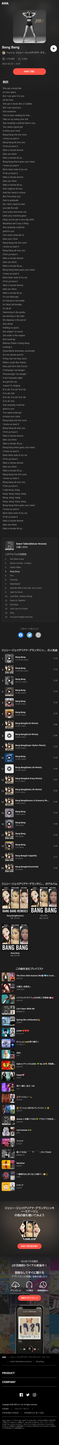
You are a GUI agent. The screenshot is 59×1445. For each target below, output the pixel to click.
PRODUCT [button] (8, 1373)
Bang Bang (15, 953)
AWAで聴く (29, 71)
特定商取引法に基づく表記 (34, 1413)
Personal (14, 580)
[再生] (53, 48)
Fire (11, 575)
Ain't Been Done (17, 559)
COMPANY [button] (9, 1382)
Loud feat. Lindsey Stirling (21, 596)
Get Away (14, 604)
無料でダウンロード (29, 1298)
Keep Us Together (17, 600)
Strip (12, 613)
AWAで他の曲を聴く (29, 1246)
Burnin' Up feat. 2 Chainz (20, 563)
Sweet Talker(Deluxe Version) (31, 544)
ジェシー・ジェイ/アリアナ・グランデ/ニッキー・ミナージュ (30, 1357)
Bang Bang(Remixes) (15, 916)
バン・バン (43, 916)
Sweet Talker (15, 567)
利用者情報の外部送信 (10, 1413)
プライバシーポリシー (22, 1409)
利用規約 (5, 1409)
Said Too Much (16, 592)
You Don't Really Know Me (21, 617)
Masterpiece (15, 584)
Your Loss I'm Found (18, 609)
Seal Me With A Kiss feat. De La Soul (26, 588)
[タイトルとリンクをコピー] (38, 635)
